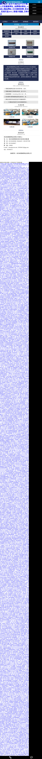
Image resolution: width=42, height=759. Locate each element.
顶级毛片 (29, 216)
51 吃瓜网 (22, 340)
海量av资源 (3, 661)
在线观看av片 (4, 504)
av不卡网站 (14, 750)
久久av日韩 (11, 587)
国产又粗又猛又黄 (16, 444)
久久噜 (11, 235)
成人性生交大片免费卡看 (20, 375)
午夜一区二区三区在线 (29, 556)
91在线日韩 (6, 722)
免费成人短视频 (5, 356)
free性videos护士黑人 (19, 571)
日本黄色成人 (23, 579)
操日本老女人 (17, 173)
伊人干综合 (27, 396)
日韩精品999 (25, 732)
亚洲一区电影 (6, 574)
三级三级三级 (17, 592)
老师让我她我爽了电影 (13, 527)
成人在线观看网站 (16, 232)
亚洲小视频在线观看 (6, 405)
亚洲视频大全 (25, 729)
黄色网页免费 (16, 749)
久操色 (14, 716)
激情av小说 (9, 215)
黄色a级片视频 (9, 377)
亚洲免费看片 (23, 210)
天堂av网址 (19, 654)
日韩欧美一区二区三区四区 (15, 381)
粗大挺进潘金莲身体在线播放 (27, 689)
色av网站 (20, 743)
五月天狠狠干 (6, 520)
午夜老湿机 (12, 290)
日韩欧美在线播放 (18, 326)
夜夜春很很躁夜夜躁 (16, 459)
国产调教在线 (5, 361)
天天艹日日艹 (14, 250)
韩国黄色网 (19, 413)
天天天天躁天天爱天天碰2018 (8, 308)
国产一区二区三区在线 (19, 267)
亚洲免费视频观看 (28, 680)
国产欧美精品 (15, 245)
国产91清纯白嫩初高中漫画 (15, 300)
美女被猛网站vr (23, 171)
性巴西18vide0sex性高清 (23, 567)
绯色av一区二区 (16, 694)
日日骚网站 (16, 252)
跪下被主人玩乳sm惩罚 (26, 459)
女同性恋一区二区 (13, 188)
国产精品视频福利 (5, 198)
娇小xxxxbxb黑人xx (28, 571)
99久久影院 (11, 174)
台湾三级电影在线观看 (22, 320)
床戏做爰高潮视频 (5, 619)
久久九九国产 (12, 452)
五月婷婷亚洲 (27, 677)
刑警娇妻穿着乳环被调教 (22, 318)
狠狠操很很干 (22, 219)
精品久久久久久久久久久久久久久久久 (21, 605)
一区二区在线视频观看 (9, 366)
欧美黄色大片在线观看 (26, 587)
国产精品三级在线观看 (18, 412)
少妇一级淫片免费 (6, 739)
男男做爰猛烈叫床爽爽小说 (7, 559)
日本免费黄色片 (21, 315)
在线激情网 (8, 352)
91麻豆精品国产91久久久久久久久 (11, 219)
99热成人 (28, 173)
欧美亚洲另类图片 (27, 246)
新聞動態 (34, 13)
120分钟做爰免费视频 (9, 439)
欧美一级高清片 (14, 281)
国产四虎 (20, 255)
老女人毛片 (6, 587)
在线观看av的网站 (22, 281)
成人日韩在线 (17, 587)
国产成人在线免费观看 (17, 377)
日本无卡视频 (20, 305)
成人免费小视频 (22, 633)
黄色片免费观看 (28, 316)
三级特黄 (19, 234)
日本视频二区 (26, 583)
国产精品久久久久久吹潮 (10, 550)
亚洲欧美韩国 (20, 247)
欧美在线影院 (8, 436)
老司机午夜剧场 (23, 172)
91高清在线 (6, 413)
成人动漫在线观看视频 (20, 447)
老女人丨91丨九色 (13, 480)
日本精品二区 (11, 491)
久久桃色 (6, 335)
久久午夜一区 (24, 371)
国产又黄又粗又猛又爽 (12, 299)
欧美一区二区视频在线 (13, 519)
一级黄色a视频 (8, 197)
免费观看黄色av (25, 465)
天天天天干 (27, 477)
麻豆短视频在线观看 (8, 328)
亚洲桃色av (28, 529)
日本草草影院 (6, 435)
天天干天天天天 (22, 559)
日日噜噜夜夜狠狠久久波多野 (23, 310)
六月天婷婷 (20, 352)
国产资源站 (9, 193)
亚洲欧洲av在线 (11, 172)
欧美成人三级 (14, 190)
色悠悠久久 (8, 382)
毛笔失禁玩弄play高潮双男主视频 (27, 344)
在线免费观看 (22, 245)
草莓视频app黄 (11, 472)
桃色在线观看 (17, 580)
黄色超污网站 (16, 560)
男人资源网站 (3, 382)
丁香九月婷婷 (20, 278)
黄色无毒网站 (15, 445)
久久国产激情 (26, 345)
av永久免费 (19, 355)
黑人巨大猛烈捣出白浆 (12, 576)
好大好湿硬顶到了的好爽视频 (26, 580)
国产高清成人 (17, 283)
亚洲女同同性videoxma (13, 333)
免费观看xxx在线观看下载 (20, 194)
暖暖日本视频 (15, 460)
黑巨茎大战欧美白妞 (21, 286)
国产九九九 (26, 380)
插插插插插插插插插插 (7, 176)
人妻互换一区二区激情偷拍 (14, 467)
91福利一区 (28, 502)
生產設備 (34, 10)
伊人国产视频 (21, 376)
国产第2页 (2, 242)
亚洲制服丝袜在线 (6, 182)
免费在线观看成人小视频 (17, 272)
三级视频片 (16, 237)
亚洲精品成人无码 (29, 309)
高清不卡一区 (16, 303)
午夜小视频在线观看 (27, 302)
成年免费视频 (21, 356)
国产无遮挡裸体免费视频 (27, 550)
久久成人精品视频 (23, 603)
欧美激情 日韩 (24, 197)
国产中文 (17, 206)
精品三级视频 (13, 726)
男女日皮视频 (6, 486)
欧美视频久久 (22, 248)
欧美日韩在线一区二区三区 (13, 313)
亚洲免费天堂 (16, 712)
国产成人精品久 (27, 356)
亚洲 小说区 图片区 (21, 600)
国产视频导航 (21, 446)
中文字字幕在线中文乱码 (11, 490)
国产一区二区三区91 (27, 596)
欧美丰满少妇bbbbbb (8, 288)
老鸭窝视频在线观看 (20, 666)
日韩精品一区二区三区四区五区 (13, 727)
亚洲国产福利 (5, 613)
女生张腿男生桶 (8, 316)
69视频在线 (2, 315)
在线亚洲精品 (6, 415)
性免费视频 (11, 262)
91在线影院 (23, 404)
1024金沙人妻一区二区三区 (12, 279)
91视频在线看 (11, 685)
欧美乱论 (2, 205)
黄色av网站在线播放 (27, 321)
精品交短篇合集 (8, 412)
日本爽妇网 (4, 511)
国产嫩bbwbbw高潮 (4, 293)
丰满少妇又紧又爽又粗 (27, 326)
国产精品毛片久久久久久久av (10, 744)
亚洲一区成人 (6, 178)
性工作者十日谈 (23, 204)
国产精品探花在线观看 (23, 718)
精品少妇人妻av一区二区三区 (18, 199)
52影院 (15, 747)
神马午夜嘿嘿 (17, 409)
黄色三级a (27, 382)
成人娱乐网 (17, 172)
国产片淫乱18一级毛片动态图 (17, 304)
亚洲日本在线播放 (19, 284)
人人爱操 (15, 258)
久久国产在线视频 (20, 653)
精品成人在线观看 (13, 286)
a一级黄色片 (10, 373)
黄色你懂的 (20, 314)
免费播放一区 (27, 305)
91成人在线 (4, 700)
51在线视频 (5, 169)
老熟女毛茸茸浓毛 (14, 261)
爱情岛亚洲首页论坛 (21, 274)
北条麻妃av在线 (9, 556)
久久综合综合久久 (20, 478)
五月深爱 (6, 519)
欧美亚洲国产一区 (21, 511)
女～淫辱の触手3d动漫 (6, 329)
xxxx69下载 (24, 612)
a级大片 (20, 560)
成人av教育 (23, 509)
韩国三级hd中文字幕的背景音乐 (22, 481)
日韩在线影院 (13, 220)
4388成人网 (26, 617)
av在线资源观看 (25, 431)
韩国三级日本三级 (27, 574)
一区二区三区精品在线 (7, 185)
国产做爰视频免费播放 (5, 441)
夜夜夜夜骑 (15, 528)
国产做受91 (8, 655)
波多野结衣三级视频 (8, 248)
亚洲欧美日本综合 (28, 503)
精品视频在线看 (11, 497)
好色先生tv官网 (26, 608)
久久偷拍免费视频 (4, 180)
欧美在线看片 (18, 640)
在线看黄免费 (12, 178)
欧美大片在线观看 (9, 345)
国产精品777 (15, 635)
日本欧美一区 (14, 389)
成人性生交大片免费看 (19, 227)
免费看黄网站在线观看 (18, 556)
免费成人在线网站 (4, 253)
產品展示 (34, 7)
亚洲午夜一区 (10, 237)
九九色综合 (18, 598)
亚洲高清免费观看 (12, 566)
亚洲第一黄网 (28, 336)
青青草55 (15, 185)
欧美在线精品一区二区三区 (9, 362)
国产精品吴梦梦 (14, 567)
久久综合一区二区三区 (8, 596)
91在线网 (2, 300)
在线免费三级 (16, 539)
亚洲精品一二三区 (18, 418)
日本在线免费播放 (10, 227)
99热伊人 (28, 595)
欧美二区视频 (6, 549)
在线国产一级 (26, 700)
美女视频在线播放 (13, 293)
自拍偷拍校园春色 (28, 483)
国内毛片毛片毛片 (27, 549)
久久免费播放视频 (12, 478)
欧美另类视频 (17, 211)
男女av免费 (12, 183)
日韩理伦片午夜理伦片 (5, 167)
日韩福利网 (4, 698)
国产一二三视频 (26, 581)
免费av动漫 (28, 349)
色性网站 (16, 596)
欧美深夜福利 (11, 418)
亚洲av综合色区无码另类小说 (16, 407)
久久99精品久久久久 (21, 350)
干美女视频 (17, 366)
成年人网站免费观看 (10, 597)
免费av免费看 (10, 283)
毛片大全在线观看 (28, 352)
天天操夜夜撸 (7, 297)
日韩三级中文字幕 (5, 660)
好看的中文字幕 (26, 312)
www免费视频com (11, 481)
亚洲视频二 (9, 583)
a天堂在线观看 (26, 314)
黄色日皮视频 (14, 533)
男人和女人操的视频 (24, 394)
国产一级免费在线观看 (24, 287)
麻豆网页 (2, 209)
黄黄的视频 (27, 630)
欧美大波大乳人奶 (25, 504)
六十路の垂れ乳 (20, 747)
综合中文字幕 (3, 634)
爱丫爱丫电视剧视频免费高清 (18, 436)
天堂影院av (2, 345)
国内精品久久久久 (10, 268)
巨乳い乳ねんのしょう (22, 180)
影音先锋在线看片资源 (24, 174)
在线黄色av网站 (7, 384)
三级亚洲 (2, 430)
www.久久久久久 (3, 497)
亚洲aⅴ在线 (20, 334)
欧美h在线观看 (8, 242)
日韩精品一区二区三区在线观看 (28, 501)
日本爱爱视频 (6, 290)
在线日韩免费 (10, 298)
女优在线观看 (19, 512)
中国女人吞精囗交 (28, 328)
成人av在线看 (7, 748)
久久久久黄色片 (16, 628)
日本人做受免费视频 (12, 334)
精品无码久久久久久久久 (9, 371)
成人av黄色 (9, 456)
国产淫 (20, 729)
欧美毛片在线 (16, 633)
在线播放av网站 (3, 313)
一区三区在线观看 (4, 701)
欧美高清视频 (22, 237)
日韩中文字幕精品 (7, 323)
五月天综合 (22, 694)
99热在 (1, 387)
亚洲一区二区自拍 (27, 214)
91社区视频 (15, 316)
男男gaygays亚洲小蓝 (10, 623)
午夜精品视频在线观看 (23, 554)
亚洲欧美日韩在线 (15, 582)
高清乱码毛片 (18, 420)
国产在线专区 (11, 169)
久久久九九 (13, 434)
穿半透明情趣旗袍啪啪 (14, 728)
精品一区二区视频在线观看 (12, 558)
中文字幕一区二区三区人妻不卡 (14, 674)
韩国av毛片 (25, 330)
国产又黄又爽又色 (4, 273)
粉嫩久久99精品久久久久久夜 (21, 294)
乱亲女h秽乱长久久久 (19, 721)
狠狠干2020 (22, 663)
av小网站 (11, 336)
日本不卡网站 (12, 476)
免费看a (18, 210)
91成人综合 (12, 184)
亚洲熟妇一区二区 (5, 260)
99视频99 (13, 271)
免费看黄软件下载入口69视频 (12, 218)
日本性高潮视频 (5, 451)
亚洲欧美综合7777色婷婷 (23, 276)
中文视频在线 (21, 487)
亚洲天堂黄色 (22, 582)
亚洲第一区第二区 (18, 498)
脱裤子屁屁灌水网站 (26, 362)
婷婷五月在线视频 (28, 182)
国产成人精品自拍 (24, 257)
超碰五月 (8, 634)
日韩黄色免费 (21, 198)
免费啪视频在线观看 (16, 295)
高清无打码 (2, 612)
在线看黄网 (4, 424)
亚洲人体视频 (15, 554)
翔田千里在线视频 (10, 339)
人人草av (9, 256)
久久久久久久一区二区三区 (20, 324)
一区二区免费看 (3, 443)
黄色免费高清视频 (13, 743)
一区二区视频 (12, 292)
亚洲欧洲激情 (24, 265)
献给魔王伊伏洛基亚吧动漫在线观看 (26, 397)
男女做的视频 (9, 446)
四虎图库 (24, 533)
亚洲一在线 (18, 331)
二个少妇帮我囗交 (17, 288)
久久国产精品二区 (4, 663)
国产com (4, 257)
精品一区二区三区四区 (28, 167)
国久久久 (16, 203)
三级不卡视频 (3, 659)
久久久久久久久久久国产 (22, 466)
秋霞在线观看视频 (21, 293)
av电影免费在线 (20, 190)
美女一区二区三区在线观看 (23, 250)
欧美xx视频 (6, 300)
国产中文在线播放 (16, 340)
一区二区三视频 (5, 493)
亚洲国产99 (16, 518)
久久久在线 (12, 486)
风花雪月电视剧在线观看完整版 (10, 200)
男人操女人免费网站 (12, 276)
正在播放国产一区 (10, 173)
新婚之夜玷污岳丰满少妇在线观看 (20, 428)
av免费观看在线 (18, 685)
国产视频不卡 (23, 241)
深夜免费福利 (7, 389)
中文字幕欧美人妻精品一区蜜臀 (28, 691)
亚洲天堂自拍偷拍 (5, 656)
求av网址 (10, 392)
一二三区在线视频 (21, 200)
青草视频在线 (22, 529)
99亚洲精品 (9, 428)
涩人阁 (19, 561)
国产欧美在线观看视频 (5, 234)
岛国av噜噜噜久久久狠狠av (6, 340)
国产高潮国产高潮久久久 (21, 659)
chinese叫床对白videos (11, 302)
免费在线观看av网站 (4, 351)
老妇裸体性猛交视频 (8, 404)
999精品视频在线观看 (24, 266)
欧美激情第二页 (11, 572)
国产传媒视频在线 (18, 602)
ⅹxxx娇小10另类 (21, 201)
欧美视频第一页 (18, 549)
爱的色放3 (10, 482)
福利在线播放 (10, 363)
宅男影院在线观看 (16, 360)
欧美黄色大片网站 (12, 380)
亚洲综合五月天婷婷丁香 (24, 256)
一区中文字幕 (20, 330)
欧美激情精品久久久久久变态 (21, 183)
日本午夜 (5, 749)
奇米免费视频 (7, 177)
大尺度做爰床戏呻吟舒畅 (19, 209)
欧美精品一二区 (5, 480)
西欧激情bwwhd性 (14, 524)
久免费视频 (15, 361)
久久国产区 (27, 670)
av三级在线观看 (21, 261)
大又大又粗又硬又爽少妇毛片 (26, 717)
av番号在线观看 (16, 266)
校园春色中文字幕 (6, 517)
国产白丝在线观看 (4, 168)
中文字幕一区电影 (12, 613)
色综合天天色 (20, 273)
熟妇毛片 (16, 443)
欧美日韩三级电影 (6, 447)
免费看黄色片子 (22, 195)
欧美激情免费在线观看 (20, 414)
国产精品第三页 (7, 199)
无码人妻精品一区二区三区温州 (15, 325)
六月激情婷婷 (19, 537)
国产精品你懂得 (25, 654)
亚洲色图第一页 (23, 424)
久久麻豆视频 (8, 376)
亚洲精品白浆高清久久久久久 (22, 192)
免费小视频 (7, 320)
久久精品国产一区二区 (10, 621)
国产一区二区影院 (23, 303)
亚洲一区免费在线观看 (6, 460)
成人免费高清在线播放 (22, 240)
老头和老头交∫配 (13, 413)
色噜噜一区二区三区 (10, 659)
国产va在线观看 (20, 483)
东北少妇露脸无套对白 (15, 257)
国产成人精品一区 (13, 493)
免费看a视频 (28, 293)
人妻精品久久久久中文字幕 (12, 670)
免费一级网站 (8, 723)
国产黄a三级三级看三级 (18, 215)
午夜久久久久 (14, 182)
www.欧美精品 (15, 386)
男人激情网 (8, 595)
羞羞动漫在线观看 (24, 393)
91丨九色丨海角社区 (8, 209)
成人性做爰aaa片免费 (27, 543)
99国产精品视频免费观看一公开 (17, 457)
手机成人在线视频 (26, 451)
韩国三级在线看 (16, 509)
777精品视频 (13, 234)
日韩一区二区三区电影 (21, 216)
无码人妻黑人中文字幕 (12, 307)
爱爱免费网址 (17, 586)
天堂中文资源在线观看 (22, 624)
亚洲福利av (4, 687)
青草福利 (24, 669)
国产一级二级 (26, 255)
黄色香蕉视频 (15, 176)
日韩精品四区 (15, 382)
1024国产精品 (14, 483)
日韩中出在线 (24, 570)
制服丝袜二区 (25, 643)
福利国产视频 (17, 473)
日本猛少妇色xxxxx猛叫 (8, 213)
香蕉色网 (17, 292)
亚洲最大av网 (14, 214)
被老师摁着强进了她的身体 (6, 541)
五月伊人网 (13, 383)
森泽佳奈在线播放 (24, 341)
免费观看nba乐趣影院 (6, 410)
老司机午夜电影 (12, 600)
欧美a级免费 (9, 391)
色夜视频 (19, 258)
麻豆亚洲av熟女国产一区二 (11, 470)
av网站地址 (2, 498)
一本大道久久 (21, 354)
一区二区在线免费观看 (15, 686)
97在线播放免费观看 (12, 309)
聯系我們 (35, 21)
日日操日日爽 (7, 281)
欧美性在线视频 (6, 287)
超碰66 (8, 257)
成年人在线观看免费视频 (20, 745)
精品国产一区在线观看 (24, 712)
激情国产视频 (11, 246)
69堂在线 (3, 279)
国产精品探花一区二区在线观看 (23, 220)
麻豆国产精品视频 (22, 333)
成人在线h (13, 598)
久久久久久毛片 (27, 230)
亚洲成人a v (2, 621)
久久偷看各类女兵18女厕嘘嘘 (13, 408)
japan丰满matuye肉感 (20, 546)
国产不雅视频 (28, 478)
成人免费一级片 (25, 698)
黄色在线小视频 (24, 523)
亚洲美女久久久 (25, 185)
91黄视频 (14, 512)
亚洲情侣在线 (3, 450)
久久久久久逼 (6, 292)
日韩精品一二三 (23, 749)
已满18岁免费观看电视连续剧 (6, 239)
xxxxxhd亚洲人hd (14, 703)
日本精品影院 (11, 326)
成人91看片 (18, 661)
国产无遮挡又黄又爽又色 (7, 651)
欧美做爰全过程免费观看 (16, 384)
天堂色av (6, 392)
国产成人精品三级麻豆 (21, 429)
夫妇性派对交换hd (4, 523)
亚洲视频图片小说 (7, 319)
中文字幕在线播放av (23, 313)
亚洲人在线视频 (4, 669)
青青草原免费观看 (11, 577)
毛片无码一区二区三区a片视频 (27, 655)
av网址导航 (26, 260)
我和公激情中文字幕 (12, 551)
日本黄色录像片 (23, 206)
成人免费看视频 (6, 449)
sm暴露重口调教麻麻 (4, 241)
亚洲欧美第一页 (8, 753)
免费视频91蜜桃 (22, 734)
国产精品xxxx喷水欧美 (28, 658)
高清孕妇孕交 (6, 691)
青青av (15, 189)
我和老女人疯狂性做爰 (6, 459)
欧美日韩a (4, 734)
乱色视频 (26, 697)
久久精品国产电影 (16, 393)
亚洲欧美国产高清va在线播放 (20, 532)
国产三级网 (15, 525)
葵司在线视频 (24, 632)
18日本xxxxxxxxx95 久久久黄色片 (18, 748)
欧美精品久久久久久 (19, 282)
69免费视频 (10, 747)
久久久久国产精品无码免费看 (27, 288)
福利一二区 (27, 282)
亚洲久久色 (7, 394)
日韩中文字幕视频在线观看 (6, 396)
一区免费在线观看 (28, 222)
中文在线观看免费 (24, 438)
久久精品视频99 (5, 224)
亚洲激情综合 (22, 492)
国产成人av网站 (6, 399)
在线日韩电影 (5, 626)
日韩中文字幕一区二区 (26, 572)
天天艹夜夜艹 (26, 208)
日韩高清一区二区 (8, 378)
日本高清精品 (15, 680)
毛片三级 (23, 674)
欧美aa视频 (20, 321)
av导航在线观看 (21, 193)
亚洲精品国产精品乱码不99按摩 (10, 305)
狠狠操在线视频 (26, 247)
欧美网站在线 (6, 203)
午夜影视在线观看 (10, 294)
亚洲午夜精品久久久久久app (11, 354)
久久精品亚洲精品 (4, 685)
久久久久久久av (9, 230)
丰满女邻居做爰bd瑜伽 (26, 234)
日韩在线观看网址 (25, 561)
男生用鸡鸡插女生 (16, 277)
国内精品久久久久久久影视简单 (17, 496)
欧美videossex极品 (17, 564)
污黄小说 (4, 269)
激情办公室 (9, 466)
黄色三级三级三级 (25, 514)
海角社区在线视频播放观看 (8, 420)
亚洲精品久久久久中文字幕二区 (27, 456)
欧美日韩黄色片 (7, 295)
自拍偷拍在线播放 (24, 444)
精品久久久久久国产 (7, 616)
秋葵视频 (10, 711)
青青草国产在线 (24, 409)
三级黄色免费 (9, 712)
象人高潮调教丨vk (23, 635)
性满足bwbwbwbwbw (27, 325)
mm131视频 (23, 173)
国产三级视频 (19, 613)
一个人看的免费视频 (10, 611)
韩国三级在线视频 (5, 741)
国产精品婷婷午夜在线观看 (6, 226)
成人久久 (21, 298)
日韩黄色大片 (15, 397)
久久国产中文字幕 (15, 517)
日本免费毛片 (17, 424)
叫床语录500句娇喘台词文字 (28, 419)
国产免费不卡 (13, 553)
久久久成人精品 (18, 440)
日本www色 (8, 554)
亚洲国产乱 (12, 260)
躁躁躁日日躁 (17, 204)
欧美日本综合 (5, 745)
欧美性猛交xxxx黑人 (14, 660)
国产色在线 (19, 493)
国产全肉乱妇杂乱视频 (29, 648)
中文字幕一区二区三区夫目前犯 (28, 331)
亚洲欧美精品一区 (20, 697)
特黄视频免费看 (11, 426)
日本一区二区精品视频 (6, 277)
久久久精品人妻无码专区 (25, 283)
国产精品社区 (26, 365)
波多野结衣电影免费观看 (10, 192)
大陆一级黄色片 (28, 519)
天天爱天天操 (27, 405)
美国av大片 (6, 205)
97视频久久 (28, 194)
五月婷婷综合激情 (22, 179)
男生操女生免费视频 (20, 251)
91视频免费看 (8, 512)
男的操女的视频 (26, 426)
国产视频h (14, 350)
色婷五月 (9, 386)
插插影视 (12, 518)
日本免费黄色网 (20, 368)
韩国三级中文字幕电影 (18, 328)
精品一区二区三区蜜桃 (25, 497)
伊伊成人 (7, 514)
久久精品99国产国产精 (27, 715)
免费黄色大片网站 (9, 525)
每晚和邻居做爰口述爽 (25, 335)
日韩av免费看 (12, 206)
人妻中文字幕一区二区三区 (17, 208)
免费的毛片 (19, 214)
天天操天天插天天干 (7, 624)
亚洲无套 (13, 282)
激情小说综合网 (19, 337)
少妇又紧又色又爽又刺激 (19, 244)
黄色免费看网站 (5, 174)
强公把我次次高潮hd (15, 655)
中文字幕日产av (15, 396)
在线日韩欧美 (15, 719)
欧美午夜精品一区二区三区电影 (7, 629)
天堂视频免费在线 (14, 520)
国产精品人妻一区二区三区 (28, 737)
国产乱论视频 (3, 558)
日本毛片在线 (13, 240)
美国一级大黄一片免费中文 (17, 346)
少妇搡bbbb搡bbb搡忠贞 (24, 218)
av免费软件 (16, 174)
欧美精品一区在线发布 (22, 342)
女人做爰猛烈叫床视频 (28, 407)
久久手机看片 (26, 334)
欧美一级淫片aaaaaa (22, 388)
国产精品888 (21, 236)
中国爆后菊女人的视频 (24, 297)
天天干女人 (6, 188)
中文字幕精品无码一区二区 (22, 668)
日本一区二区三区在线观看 (17, 648)
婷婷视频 (4, 562)
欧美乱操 (8, 464)
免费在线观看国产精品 (28, 378)
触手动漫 (14, 583)
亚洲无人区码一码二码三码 (12, 255)
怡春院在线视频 (13, 415)
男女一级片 (19, 550)
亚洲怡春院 (19, 185)
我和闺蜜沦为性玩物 (23, 555)
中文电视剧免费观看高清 (25, 292)
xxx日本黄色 (24, 384)
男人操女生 (16, 729)
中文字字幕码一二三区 (5, 434)
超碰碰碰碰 (14, 637)
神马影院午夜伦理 (22, 445)
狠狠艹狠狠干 (6, 336)
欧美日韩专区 (24, 606)
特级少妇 (13, 358)
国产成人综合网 (21, 520)
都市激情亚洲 (25, 564)
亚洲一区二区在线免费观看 (25, 482)
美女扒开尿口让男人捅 (22, 494)
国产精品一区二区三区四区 (18, 477)
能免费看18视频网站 (13, 708)
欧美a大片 (21, 361)
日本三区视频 (7, 367)
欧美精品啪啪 (11, 194)
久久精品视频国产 (25, 420)
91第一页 (5, 256)
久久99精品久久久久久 (25, 642)
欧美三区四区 (19, 365)
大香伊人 (19, 431)
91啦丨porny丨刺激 (14, 179)
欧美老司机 (22, 277)
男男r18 (26, 187)
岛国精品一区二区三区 (25, 628)
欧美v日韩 (2, 192)
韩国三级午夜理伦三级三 (15, 514)
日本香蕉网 (17, 171)
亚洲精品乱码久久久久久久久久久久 (24, 455)
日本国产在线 (25, 540)
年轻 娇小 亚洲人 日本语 (17, 608)
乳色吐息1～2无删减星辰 (28, 412)
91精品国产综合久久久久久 (20, 169)
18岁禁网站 (13, 666)
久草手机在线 (6, 261)
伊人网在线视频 (7, 618)
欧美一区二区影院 (14, 198)
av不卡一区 (12, 375)
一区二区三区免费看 (12, 180)
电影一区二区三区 (28, 681)
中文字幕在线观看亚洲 (5, 457)
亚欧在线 (13, 537)
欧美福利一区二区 (19, 682)
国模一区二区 (28, 209)
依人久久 (28, 748)
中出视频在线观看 (11, 569)
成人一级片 (7, 533)
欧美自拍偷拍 (19, 205)
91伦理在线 (16, 248)
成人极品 (9, 690)
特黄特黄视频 (22, 626)
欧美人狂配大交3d (4, 499)
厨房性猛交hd (27, 373)
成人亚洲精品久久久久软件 (28, 413)
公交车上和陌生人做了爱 (13, 609)
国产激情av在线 (7, 350)
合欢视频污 (13, 581)
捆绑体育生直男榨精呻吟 (27, 435)
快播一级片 (15, 193)
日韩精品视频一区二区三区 (24, 522)
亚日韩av (15, 274)
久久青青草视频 (15, 705)
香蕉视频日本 (15, 323)
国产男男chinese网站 (21, 650)
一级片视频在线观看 (7, 522)
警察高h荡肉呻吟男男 (14, 195)
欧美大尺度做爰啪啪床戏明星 (21, 271)
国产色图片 (26, 423)
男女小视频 (11, 203)
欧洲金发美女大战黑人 (22, 299)
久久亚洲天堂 (23, 410)
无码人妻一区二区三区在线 (13, 555)
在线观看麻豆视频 (8, 221)
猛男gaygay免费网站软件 (17, 225)
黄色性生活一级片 (22, 279)
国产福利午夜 (27, 354)
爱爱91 (5, 649)
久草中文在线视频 (14, 201)
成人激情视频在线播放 (22, 188)
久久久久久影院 (21, 541)
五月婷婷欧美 (3, 635)
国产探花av (25, 357)
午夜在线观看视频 (22, 722)
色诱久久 (8, 686)
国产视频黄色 (22, 176)
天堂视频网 (2, 401)
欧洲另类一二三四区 (27, 284)
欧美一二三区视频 (19, 260)
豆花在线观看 (5, 326)
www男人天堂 (11, 745)
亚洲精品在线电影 (10, 471)
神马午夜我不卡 (20, 480)
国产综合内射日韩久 (19, 339)
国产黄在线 (13, 441)
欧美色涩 (27, 713)
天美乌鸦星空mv (15, 579)
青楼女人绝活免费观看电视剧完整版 (27, 268)
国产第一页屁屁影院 (7, 513)
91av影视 (13, 543)
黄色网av (6, 251)
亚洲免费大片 (13, 387)
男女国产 (6, 487)
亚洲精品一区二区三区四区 (26, 366)
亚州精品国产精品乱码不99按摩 (27, 649)
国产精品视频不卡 (23, 401)
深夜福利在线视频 (28, 319)
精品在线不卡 (3, 598)
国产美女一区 (6, 235)
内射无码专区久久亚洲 (6, 225)
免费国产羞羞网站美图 (27, 498)
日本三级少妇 (10, 700)
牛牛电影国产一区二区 (8, 204)
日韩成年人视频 (8, 274)
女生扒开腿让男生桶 (14, 287)
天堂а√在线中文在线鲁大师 (23, 490)
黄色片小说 (13, 697)
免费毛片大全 (21, 319)
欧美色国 (8, 282)
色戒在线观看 (4, 172)
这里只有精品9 (19, 577)
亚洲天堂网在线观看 (8, 222)
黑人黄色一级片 (15, 401)
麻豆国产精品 (6, 708)
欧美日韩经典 (22, 733)
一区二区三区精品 (9, 592)
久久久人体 (7, 666)
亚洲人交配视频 (14, 256)
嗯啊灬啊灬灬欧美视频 (12, 643)
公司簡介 (5, 21)
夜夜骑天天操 (26, 664)
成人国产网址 (28, 535)
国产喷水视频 (26, 434)
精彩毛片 (7, 321)
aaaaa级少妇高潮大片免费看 (28, 178)
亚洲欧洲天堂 (27, 721)
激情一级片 (25, 205)
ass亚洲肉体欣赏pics (24, 467)
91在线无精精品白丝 (12, 687)
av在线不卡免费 (16, 438)
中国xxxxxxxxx (28, 190)
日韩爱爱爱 (28, 200)
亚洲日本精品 (8, 401)
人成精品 (11, 361)
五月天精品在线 (16, 344)
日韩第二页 (7, 208)
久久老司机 (6, 715)
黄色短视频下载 (11, 289)
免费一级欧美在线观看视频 (11, 431)
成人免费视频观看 (14, 722)
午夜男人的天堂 (9, 532)
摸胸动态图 (22, 232)
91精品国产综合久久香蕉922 (15, 523)
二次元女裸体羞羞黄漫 (26, 575)
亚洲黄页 (3, 597)
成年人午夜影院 (26, 565)
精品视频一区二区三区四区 (6, 605)
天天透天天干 (11, 335)
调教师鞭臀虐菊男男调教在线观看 (18, 263)
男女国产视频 (18, 178)
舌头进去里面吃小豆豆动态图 (15, 669)
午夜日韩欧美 (27, 618)
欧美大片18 (17, 308)
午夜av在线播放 (3, 583)
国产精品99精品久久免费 (14, 224)
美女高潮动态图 (7, 494)
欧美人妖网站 (15, 391)
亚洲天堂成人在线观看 (14, 692)
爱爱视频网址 (16, 482)
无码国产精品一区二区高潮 (7, 565)
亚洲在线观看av (12, 614)
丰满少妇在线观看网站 (9, 267)
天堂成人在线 (23, 518)
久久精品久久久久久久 (11, 247)
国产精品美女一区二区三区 (7, 638)
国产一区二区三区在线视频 (19, 336)
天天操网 (17, 491)
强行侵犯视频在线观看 (11, 506)
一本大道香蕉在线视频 (18, 235)
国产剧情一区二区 (15, 297)
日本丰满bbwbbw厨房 (10, 370)
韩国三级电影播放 (15, 410)
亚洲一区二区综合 (22, 695)
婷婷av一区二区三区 (17, 465)
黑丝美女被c (9, 608)
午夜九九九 (9, 245)
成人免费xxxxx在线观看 (22, 614)
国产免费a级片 (7, 501)
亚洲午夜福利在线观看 (20, 619)
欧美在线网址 (7, 190)
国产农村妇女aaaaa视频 (7, 579)
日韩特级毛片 (8, 272)
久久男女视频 (16, 626)
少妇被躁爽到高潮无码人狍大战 (16, 706)
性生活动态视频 (21, 386)
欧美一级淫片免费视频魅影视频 (7, 724)
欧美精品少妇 (23, 168)
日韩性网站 (15, 461)
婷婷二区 (27, 433)
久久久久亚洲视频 (7, 529)
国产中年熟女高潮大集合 (28, 358)
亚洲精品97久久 (20, 182)
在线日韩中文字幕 (14, 356)
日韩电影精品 (15, 352)
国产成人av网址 (22, 752)
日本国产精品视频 (28, 645)
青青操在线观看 (6, 210)
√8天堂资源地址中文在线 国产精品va (18, 349)
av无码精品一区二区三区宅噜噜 (12, 622)
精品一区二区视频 (23, 203)
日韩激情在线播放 (12, 455)
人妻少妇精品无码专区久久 (14, 341)
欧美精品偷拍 (21, 316)
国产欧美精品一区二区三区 (6, 236)
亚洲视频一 (25, 215)
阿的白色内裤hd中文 (19, 530)
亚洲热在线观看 (3, 398)
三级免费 (2, 606)
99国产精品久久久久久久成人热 (12, 372)
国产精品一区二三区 (13, 347)
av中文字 (20, 323)
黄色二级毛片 (24, 295)
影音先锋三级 (15, 446)
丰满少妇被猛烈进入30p (9, 189)
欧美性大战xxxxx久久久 (19, 222)
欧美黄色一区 (28, 436)
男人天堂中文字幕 (4, 380)
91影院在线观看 (10, 586)
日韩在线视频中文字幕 (9, 640)
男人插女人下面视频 (21, 593)
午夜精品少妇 (14, 405)
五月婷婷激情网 (6, 220)
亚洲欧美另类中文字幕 (5, 630)
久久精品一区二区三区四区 (21, 184)
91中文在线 (8, 388)
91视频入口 (17, 241)
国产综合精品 (17, 363)
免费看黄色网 (21, 382)
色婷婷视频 (18, 387)
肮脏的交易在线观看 (8, 539)
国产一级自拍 (15, 319)
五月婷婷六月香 (12, 216)
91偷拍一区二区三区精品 (23, 443)
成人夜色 (2, 419)
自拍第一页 (23, 607)
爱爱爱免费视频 (24, 381)
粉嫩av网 (2, 677)
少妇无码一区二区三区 (11, 653)
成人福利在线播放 (24, 684)
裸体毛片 (20, 347)
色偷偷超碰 (2, 546)
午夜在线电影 (4, 455)
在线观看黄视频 (7, 538)
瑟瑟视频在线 (23, 402)
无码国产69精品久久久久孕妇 (14, 504)
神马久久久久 (13, 210)
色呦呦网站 (11, 241)
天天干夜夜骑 (12, 549)
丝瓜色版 (14, 242)
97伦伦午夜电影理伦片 (5, 673)
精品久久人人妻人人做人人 (23, 189)
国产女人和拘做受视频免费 (25, 213)
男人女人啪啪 (20, 681)
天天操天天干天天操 (15, 642)
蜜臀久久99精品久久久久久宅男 (20, 454)
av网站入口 (7, 271)
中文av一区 (2, 611)
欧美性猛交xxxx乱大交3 (15, 462)
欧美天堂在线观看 (27, 347)
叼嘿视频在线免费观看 (13, 701)
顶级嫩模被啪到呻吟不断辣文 (16, 167)
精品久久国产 (13, 310)
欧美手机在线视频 (23, 558)
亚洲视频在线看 (17, 702)
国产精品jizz (16, 638)
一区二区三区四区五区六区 (17, 329)
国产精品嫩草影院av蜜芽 (10, 355)
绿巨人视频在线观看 (21, 253)
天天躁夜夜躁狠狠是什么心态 (22, 289)
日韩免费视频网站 (16, 717)
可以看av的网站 (23, 252)
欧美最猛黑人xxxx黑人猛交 (25, 701)
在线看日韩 (5, 409)
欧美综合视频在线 (6, 331)
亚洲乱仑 (15, 466)
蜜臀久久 (25, 377)
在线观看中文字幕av (23, 351)
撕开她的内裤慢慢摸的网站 (10, 229)
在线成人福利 (20, 405)
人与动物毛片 (10, 502)
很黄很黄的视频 (25, 258)
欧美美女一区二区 (27, 323)
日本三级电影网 (21, 309)
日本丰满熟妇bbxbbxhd (24, 671)
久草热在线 (5, 647)
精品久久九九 (15, 388)
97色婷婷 (19, 643)
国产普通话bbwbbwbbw (27, 537)
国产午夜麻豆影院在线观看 (17, 177)
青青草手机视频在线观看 (18, 645)
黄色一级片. (26, 361)
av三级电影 (13, 630)
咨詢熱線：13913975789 (21, 24)
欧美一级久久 (10, 734)
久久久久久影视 (9, 612)
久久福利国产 (6, 387)
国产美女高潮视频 (24, 363)
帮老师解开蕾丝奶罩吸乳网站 (8, 603)
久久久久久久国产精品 (10, 546)
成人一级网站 (7, 250)
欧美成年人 (6, 262)
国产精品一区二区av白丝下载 (20, 262)
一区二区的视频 (20, 506)
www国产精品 (7, 423)
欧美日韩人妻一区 (22, 417)
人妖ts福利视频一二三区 (5, 346)
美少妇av (19, 551)
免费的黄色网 (21, 430)
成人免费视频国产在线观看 (17, 367)
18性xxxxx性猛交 (19, 543)
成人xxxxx (7, 668)
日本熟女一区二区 (4, 333)
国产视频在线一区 (15, 731)
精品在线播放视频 (21, 307)
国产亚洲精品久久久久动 (28, 392)
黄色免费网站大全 (5, 183)
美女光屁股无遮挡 (12, 251)
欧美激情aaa (19, 508)
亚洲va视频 (23, 551)
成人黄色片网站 (25, 676)
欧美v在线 (8, 537)
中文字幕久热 (16, 213)
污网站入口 (23, 450)
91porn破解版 (21, 535)
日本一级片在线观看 (12, 368)
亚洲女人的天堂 (23, 727)
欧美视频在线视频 (21, 470)
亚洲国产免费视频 (25, 598)
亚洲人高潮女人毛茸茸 (9, 677)
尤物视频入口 (3, 742)
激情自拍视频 (13, 668)
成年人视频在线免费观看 (15, 691)
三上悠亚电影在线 (20, 441)
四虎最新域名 (3, 391)
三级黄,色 (2, 737)
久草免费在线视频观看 (27, 355)
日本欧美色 (7, 738)
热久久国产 (19, 750)
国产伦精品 (2, 173)
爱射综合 (13, 440)
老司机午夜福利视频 (7, 507)
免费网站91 (7, 440)
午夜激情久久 (8, 707)
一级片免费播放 (9, 454)
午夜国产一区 (13, 679)
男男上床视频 (5, 368)
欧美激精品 (13, 331)
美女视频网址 (6, 726)
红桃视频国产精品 (13, 435)
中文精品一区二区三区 (7, 694)
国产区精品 (22, 502)
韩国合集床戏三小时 (6, 642)
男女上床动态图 (5, 381)
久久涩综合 (17, 486)
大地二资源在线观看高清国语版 (23, 226)
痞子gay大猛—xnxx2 (20, 726)
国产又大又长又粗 (19, 398)
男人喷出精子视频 (18, 419)
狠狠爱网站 (27, 726)
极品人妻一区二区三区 (28, 298)
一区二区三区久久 (24, 224)
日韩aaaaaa (19, 533)
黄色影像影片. (23, 308)
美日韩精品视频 (26, 337)
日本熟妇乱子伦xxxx (10, 312)
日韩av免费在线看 (13, 253)
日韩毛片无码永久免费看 (9, 171)
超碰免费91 (6, 462)
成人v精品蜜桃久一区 (20, 242)
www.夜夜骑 (2, 686)
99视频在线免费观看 (7, 648)
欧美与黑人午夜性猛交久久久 (11, 315)
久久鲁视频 (19, 415)
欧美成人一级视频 (19, 246)
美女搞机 (27, 446)
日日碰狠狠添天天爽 (23, 728)
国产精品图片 (5, 617)
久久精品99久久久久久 (15, 399)
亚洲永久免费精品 (4, 491)
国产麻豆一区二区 (23, 391)
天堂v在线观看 (19, 476)
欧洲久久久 (16, 471)
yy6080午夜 (27, 383)
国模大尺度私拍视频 (20, 713)
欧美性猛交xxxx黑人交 (28, 278)
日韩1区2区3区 (21, 231)
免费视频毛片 (11, 515)
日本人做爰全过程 (16, 690)
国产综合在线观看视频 (9, 252)
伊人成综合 (22, 211)
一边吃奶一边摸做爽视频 (22, 229)
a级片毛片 (10, 626)
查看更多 (21, 59)
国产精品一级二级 (24, 710)
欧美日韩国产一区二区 (5, 475)
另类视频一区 (16, 590)
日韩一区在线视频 (21, 269)
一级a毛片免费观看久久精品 (27, 370)
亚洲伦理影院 (15, 376)
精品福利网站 (6, 286)
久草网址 (13, 501)
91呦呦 (6, 593)
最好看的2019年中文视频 (28, 476)
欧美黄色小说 (17, 639)
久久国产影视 (26, 346)
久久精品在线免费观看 (13, 231)
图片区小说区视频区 (8, 465)
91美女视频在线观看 (9, 419)
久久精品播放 (27, 235)
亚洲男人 (14, 365)
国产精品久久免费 (27, 493)
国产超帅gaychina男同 (20, 675)
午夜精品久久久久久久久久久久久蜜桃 (16, 488)
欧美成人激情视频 (12, 278)
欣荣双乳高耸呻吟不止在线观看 (13, 644)
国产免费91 (14, 707)
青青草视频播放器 (20, 383)
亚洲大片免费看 (7, 705)
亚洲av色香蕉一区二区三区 (27, 387)
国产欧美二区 (27, 236)
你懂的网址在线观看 (27, 499)
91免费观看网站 (28, 376)
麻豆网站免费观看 (9, 606)
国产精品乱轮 (10, 211)
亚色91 (24, 177)
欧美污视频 (6, 179)
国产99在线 (7, 543)
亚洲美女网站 (9, 477)
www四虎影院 (26, 515)
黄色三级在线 (9, 562)
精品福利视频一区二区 (25, 408)
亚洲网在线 (26, 486)
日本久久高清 (9, 258)
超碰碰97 (24, 665)
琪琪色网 (17, 603)
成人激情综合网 (22, 622)
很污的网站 (16, 335)
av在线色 (6, 530)
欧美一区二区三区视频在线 (28, 415)
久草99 (9, 731)
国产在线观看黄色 (4, 325)
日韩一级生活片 (23, 399)
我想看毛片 (7, 582)
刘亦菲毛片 (14, 618)
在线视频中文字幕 (12, 318)
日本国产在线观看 (16, 197)
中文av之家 (8, 450)
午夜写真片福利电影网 (23, 524)
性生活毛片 (17, 370)
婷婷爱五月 (22, 439)
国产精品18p (26, 273)
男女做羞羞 (16, 230)
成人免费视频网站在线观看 (14, 168)
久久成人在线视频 (4, 289)
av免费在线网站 (18, 358)
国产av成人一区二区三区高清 (18, 187)
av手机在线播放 (28, 244)
